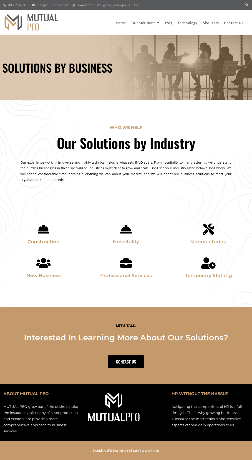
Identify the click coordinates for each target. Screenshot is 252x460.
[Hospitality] (126, 229)
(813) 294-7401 (16, 5)
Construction (44, 241)
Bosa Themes (152, 450)
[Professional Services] (126, 263)
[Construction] (43, 229)
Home (121, 22)
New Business (43, 275)
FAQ (168, 22)
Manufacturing (208, 241)
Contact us (233, 22)
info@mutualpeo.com (50, 5)
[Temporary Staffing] (208, 263)
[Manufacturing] (208, 229)
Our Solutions (143, 22)
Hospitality (126, 241)
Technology (187, 22)
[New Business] (43, 263)
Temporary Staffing (208, 275)
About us (211, 22)
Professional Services (126, 275)
